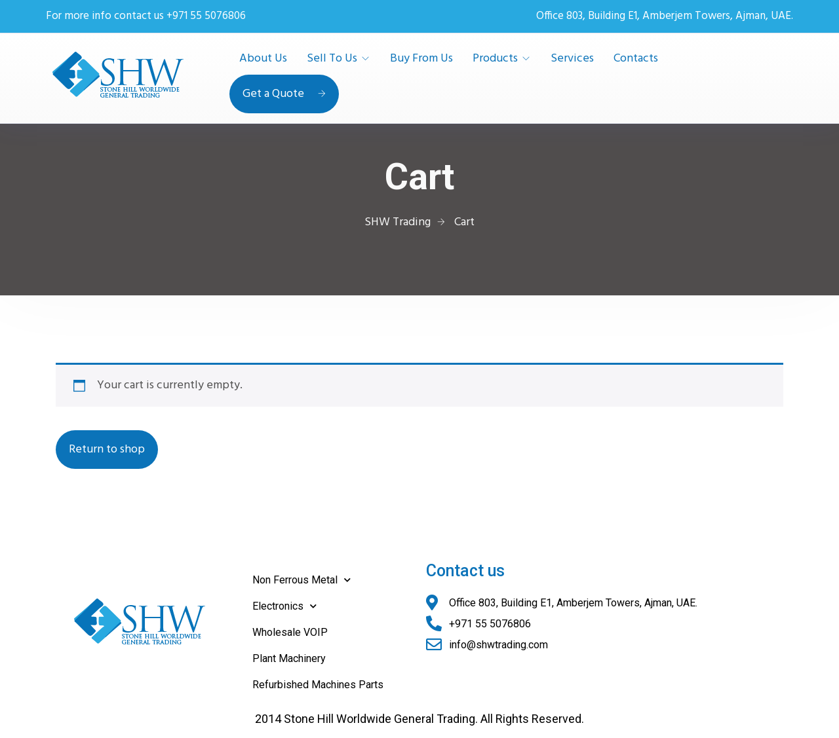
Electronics (284, 606)
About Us (263, 59)
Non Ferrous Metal (301, 580)
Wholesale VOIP (290, 632)
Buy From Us (421, 59)
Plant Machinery (289, 658)
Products (495, 59)
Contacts (636, 59)
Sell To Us (332, 59)
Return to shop (107, 449)
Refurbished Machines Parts (317, 684)
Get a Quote (284, 93)
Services (572, 59)
